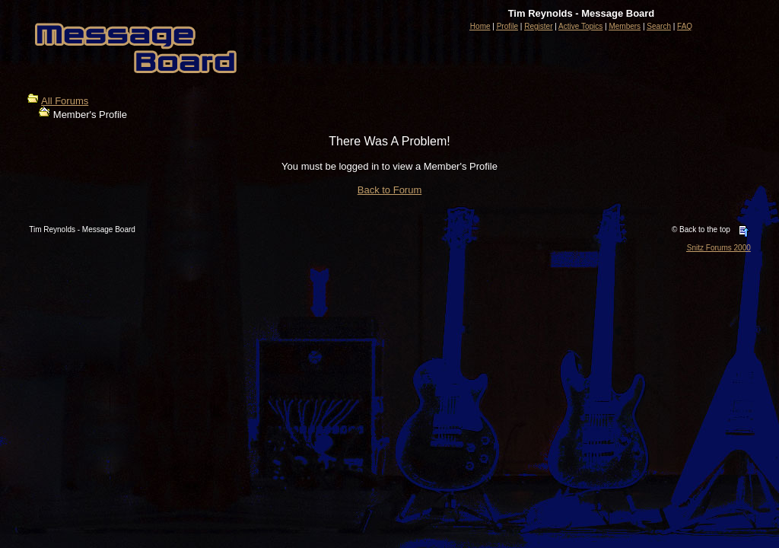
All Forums (64, 101)
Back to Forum (390, 190)
